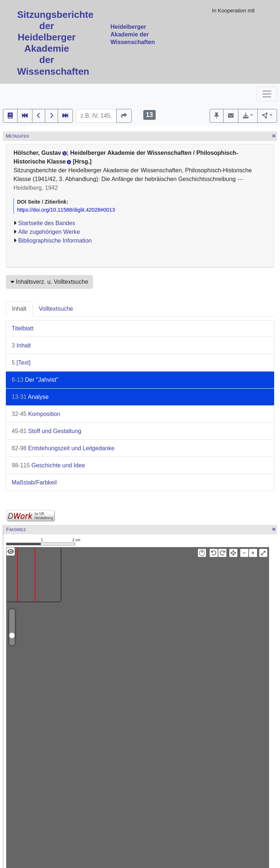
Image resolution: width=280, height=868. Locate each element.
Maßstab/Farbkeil (34, 482)
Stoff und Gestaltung (46, 431)
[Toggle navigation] (267, 94)
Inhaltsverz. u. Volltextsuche (49, 282)
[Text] (21, 363)
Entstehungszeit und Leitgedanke (63, 448)
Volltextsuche (56, 309)
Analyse (30, 397)
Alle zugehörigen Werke (49, 232)
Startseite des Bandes (46, 223)
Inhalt (19, 309)
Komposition (36, 414)
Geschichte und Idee (48, 465)
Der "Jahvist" (35, 380)
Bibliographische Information (55, 240)
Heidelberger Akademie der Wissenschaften (132, 34)
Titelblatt (23, 328)
